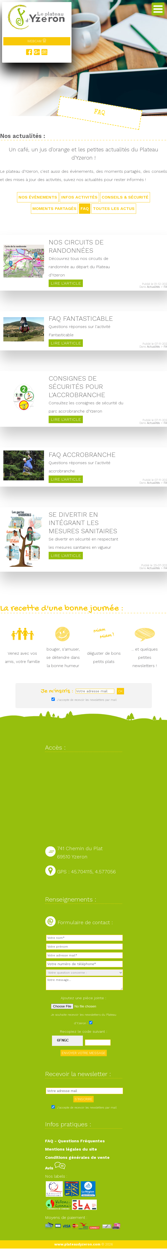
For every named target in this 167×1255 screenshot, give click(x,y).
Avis (55, 1168)
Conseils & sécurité (125, 197)
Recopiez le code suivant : (83, 1031)
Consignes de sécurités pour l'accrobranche (77, 386)
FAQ (85, 208)
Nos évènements (38, 197)
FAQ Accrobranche (82, 454)
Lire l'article (66, 283)
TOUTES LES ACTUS (114, 208)
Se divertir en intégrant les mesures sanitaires (83, 523)
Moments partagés (54, 208)
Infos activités (79, 197)
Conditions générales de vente (77, 1157)
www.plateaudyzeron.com (77, 1244)
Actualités (153, 287)
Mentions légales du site (71, 1149)
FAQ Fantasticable (81, 318)
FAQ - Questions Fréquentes (75, 1140)
